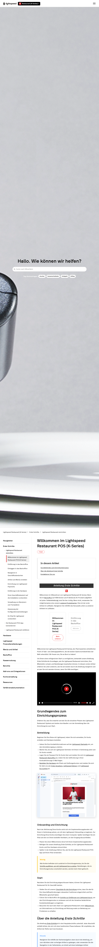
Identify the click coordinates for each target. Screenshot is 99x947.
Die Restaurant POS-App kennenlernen (13, 624)
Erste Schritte (34, 532)
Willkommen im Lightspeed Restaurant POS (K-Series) (17, 559)
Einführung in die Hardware (17, 591)
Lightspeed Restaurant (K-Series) (14, 532)
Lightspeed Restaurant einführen (16, 630)
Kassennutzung (9, 660)
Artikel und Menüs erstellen (17, 580)
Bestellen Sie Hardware (47, 763)
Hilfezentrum (89, 906)
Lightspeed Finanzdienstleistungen (12, 642)
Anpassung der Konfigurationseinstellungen (18, 610)
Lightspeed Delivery (70, 766)
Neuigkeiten (8, 541)
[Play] (39, 702)
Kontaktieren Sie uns (48, 574)
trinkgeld (64, 276)
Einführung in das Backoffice (18, 564)
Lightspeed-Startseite (80, 744)
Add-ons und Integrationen (14, 671)
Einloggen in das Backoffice (17, 568)
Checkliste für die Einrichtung (66, 889)
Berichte (6, 666)
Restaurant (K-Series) (29, 4)
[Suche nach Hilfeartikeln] (49, 269)
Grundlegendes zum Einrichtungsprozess (55, 568)
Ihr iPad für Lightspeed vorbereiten (16, 617)
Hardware (7, 635)
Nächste (76, 628)
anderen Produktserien (68, 603)
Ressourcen (8, 682)
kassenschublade (53, 276)
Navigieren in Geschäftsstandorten (15, 574)
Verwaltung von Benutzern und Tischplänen (17, 603)
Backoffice (48, 598)
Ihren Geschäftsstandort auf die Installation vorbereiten (18, 596)
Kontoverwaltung (10, 677)
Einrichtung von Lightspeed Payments (17, 585)
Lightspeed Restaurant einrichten (54, 532)
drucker (42, 276)
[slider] (57, 703)
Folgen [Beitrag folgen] (41, 551)
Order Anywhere (57, 766)
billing (73, 276)
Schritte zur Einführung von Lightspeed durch (76, 897)
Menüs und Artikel (10, 650)
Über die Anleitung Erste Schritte (52, 571)
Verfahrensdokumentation (13, 688)
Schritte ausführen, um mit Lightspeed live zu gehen (58, 866)
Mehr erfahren (58, 638)
